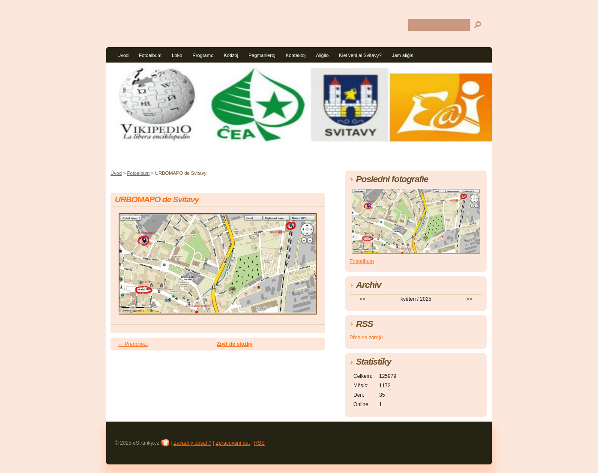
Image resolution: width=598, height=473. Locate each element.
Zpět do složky (234, 344)
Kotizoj (231, 55)
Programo (202, 55)
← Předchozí (133, 344)
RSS (259, 443)
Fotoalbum (150, 55)
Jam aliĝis (402, 55)
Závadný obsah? (192, 443)
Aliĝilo (322, 55)
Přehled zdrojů (366, 338)
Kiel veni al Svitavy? (360, 55)
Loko (177, 55)
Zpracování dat (232, 443)
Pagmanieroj (261, 55)
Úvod (123, 55)
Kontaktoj (296, 55)
